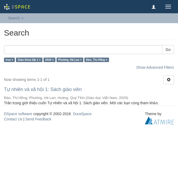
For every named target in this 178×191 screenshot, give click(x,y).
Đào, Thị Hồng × (96, 59)
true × (9, 59)
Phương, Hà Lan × (70, 59)
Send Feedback (38, 119)
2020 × (49, 59)
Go (168, 49)
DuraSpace (82, 114)
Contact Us (13, 119)
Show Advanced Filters (155, 67)
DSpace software (18, 114)
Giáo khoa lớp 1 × (29, 59)
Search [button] (15, 18)
